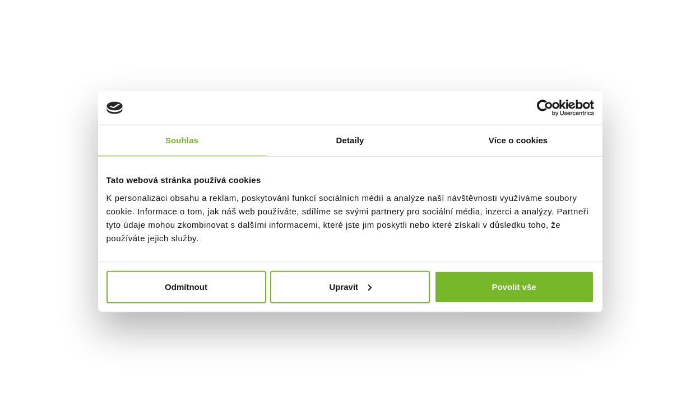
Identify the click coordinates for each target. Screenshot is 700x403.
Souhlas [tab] (181, 140)
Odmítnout (186, 286)
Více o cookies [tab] (518, 140)
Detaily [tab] (350, 140)
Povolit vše (514, 286)
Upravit (350, 286)
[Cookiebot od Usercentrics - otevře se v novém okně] (545, 108)
